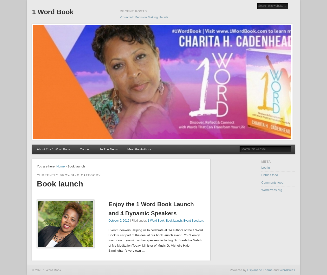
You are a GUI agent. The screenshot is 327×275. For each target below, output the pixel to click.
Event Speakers (193, 220)
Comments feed (272, 182)
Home (60, 166)
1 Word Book (52, 12)
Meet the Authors (139, 149)
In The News (109, 149)
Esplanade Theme (260, 270)
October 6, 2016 (119, 220)
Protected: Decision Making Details (144, 17)
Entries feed (269, 175)
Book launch (174, 220)
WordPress (287, 270)
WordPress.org (271, 190)
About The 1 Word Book (53, 149)
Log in (265, 167)
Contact (85, 149)
